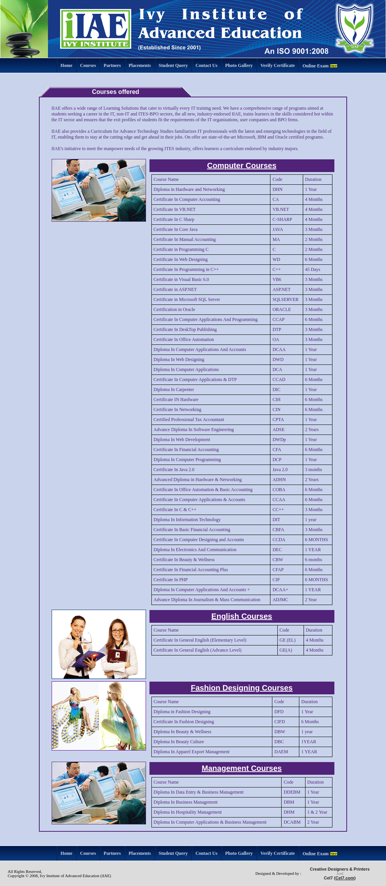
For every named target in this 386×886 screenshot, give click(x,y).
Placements (140, 65)
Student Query (173, 65)
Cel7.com (345, 878)
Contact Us (206, 65)
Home (66, 65)
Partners (112, 65)
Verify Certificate (277, 65)
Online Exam (315, 66)
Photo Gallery (239, 65)
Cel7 (328, 878)
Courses (88, 65)
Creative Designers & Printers (339, 869)
